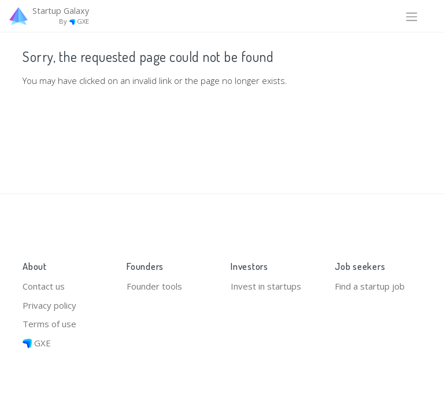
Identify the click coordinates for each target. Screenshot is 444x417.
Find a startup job (370, 286)
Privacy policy (49, 305)
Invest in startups (266, 286)
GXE (37, 343)
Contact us (44, 286)
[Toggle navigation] (412, 16)
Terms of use (49, 324)
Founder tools (154, 286)
